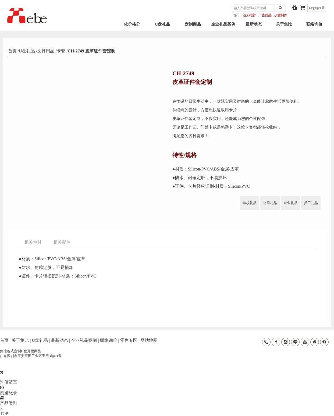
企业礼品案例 (223, 27)
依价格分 (132, 27)
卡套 (61, 51)
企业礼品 (290, 203)
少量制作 (280, 15)
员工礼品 (311, 203)
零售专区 (128, 340)
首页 (13, 51)
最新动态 (253, 27)
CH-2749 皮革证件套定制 (91, 51)
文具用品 (45, 51)
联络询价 (314, 27)
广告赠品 (264, 15)
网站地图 (149, 340)
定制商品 (192, 27)
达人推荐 (249, 15)
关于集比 (284, 27)
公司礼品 (270, 203)
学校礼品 (250, 203)
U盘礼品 (162, 27)
